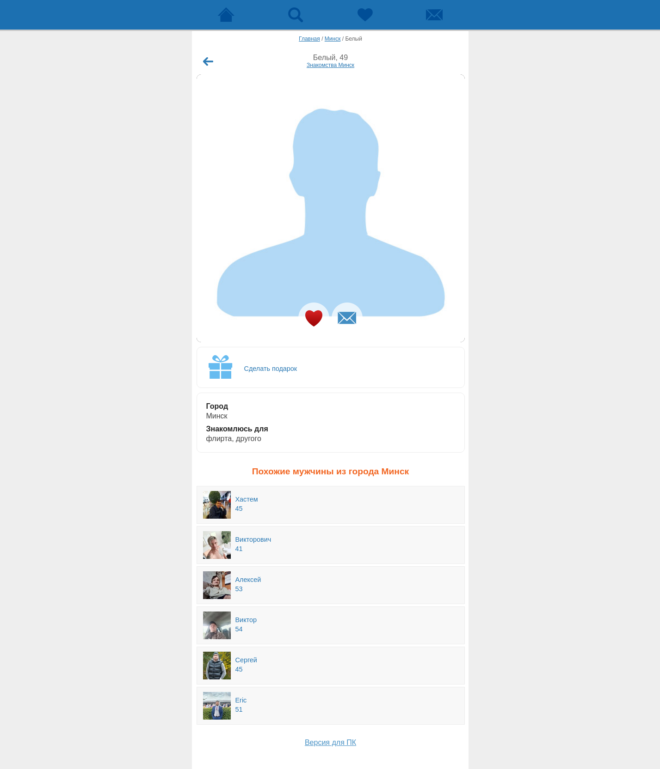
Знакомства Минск (330, 65)
